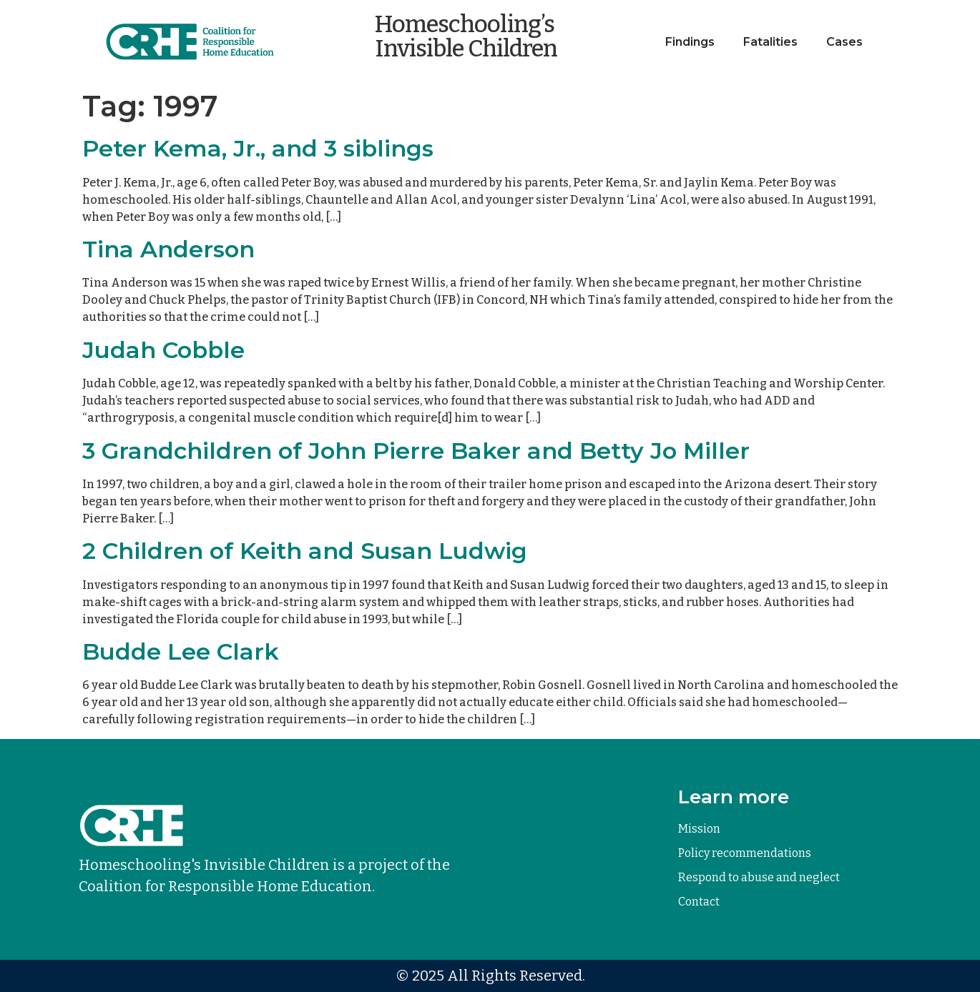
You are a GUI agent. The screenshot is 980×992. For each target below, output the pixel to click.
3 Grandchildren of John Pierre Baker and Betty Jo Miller (416, 451)
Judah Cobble (163, 350)
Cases (844, 42)
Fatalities (770, 42)
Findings (690, 42)
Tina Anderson (168, 249)
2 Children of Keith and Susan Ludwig (304, 551)
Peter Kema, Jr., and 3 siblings (257, 148)
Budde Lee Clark (180, 651)
